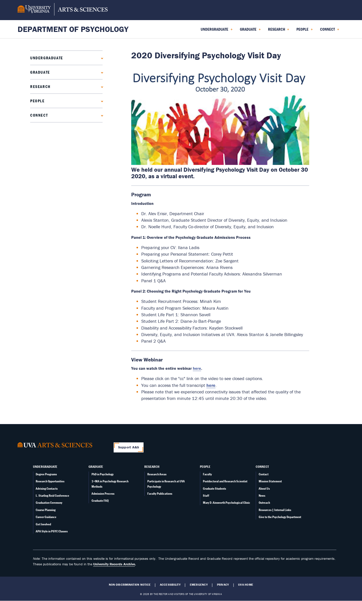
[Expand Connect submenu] (101, 115)
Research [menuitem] (278, 31)
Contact (263, 474)
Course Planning (46, 510)
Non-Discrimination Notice (130, 584)
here (210, 385)
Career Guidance (46, 517)
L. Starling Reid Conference (52, 495)
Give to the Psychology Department (280, 517)
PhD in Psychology (103, 474)
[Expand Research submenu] (101, 86)
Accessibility (170, 584)
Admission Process (103, 493)
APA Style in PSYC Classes (52, 531)
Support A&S (128, 447)
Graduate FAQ (100, 500)
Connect (39, 115)
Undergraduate (46, 57)
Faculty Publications (159, 493)
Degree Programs (46, 474)
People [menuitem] (304, 31)
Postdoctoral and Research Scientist (225, 481)
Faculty (207, 474)
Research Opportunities (50, 481)
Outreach (264, 502)
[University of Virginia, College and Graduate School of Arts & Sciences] (63, 10)
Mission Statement (270, 481)
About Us (264, 488)
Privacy (223, 584)
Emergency (199, 584)
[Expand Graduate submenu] (101, 72)
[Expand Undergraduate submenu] (101, 57)
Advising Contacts (47, 488)
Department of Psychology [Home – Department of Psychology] (73, 29)
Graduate (40, 72)
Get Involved (43, 524)
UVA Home (245, 584)
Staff (206, 495)
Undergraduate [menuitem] (217, 31)
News (262, 495)
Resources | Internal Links (275, 510)
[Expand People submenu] (101, 100)
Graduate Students (214, 488)
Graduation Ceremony (49, 502)
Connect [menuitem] (329, 31)
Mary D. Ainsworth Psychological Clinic (226, 502)
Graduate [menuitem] (250, 31)
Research (40, 86)
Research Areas (156, 474)
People (37, 100)
